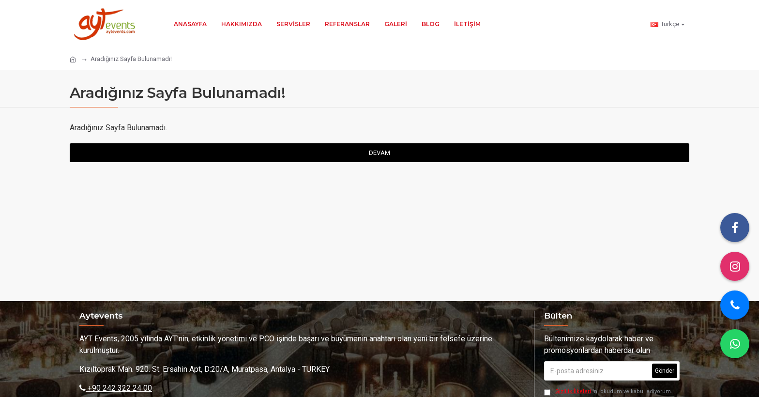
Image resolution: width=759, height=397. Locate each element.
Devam (379, 152)
